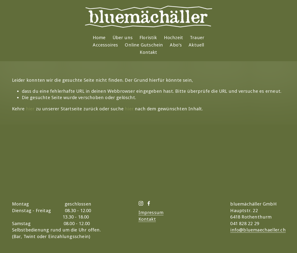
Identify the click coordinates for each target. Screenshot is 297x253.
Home (99, 37)
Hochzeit (173, 37)
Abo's (176, 45)
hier (30, 109)
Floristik (148, 37)
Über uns (123, 37)
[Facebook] (148, 203)
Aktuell (196, 45)
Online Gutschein (144, 45)
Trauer (197, 37)
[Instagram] (140, 203)
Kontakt (148, 52)
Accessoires (105, 45)
